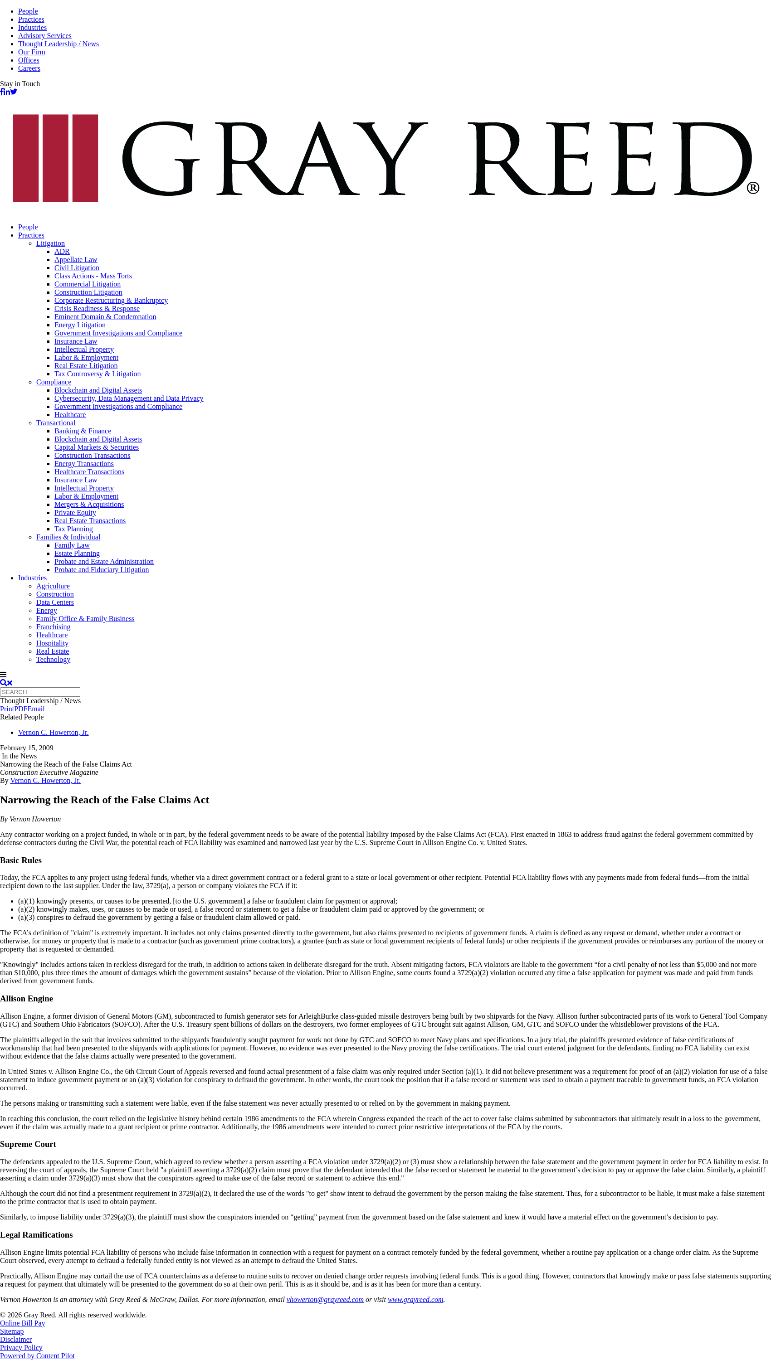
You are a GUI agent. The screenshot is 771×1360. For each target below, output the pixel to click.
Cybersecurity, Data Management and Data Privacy (129, 398)
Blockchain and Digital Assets (98, 390)
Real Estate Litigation (86, 365)
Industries (32, 27)
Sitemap (12, 1331)
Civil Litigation (76, 268)
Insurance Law (76, 341)
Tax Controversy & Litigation (97, 374)
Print (7, 709)
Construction (55, 594)
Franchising (53, 627)
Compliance (53, 382)
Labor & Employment (86, 357)
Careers (29, 68)
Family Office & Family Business (85, 618)
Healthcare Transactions (89, 472)
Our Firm (31, 52)
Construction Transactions (92, 455)
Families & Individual (68, 537)
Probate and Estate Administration (104, 561)
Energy (46, 610)
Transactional (56, 423)
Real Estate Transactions (90, 521)
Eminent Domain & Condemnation (105, 317)
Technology (53, 659)
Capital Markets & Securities (96, 447)
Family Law (72, 545)
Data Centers (55, 602)
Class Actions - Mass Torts (93, 276)
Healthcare (70, 414)
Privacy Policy (21, 1347)
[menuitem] (394, 227)
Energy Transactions (84, 463)
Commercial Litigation (87, 284)
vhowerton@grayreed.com (325, 1299)
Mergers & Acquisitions (89, 504)
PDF (20, 709)
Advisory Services (45, 35)
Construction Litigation (88, 292)
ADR (62, 251)
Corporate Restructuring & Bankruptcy (111, 300)
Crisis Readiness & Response (97, 308)
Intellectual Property (84, 349)
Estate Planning (77, 553)
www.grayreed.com (416, 1299)
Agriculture (53, 586)
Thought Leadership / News (58, 44)
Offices (28, 60)
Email (35, 709)
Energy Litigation (80, 325)
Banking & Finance (82, 431)
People (28, 11)
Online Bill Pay (22, 1323)
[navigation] (385, 675)
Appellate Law (76, 259)
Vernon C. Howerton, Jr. (53, 732)
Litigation (50, 243)
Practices (31, 19)
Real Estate (52, 651)
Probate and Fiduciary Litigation (101, 569)
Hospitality (52, 643)
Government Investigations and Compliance (118, 333)
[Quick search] (40, 692)
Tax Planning (73, 529)
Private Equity (75, 512)
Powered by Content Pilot (37, 1356)
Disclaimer (16, 1339)
